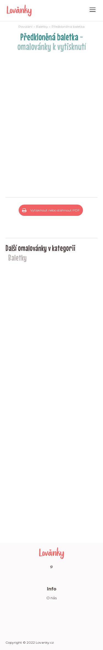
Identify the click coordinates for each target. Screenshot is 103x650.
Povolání (25, 26)
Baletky (42, 26)
